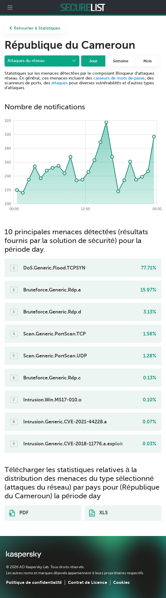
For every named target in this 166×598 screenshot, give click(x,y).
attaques (59, 83)
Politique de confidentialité (34, 582)
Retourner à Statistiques (34, 28)
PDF (18, 513)
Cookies (121, 582)
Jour (93, 61)
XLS (98, 513)
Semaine (120, 61)
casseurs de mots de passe (119, 78)
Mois (147, 61)
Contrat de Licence (87, 582)
